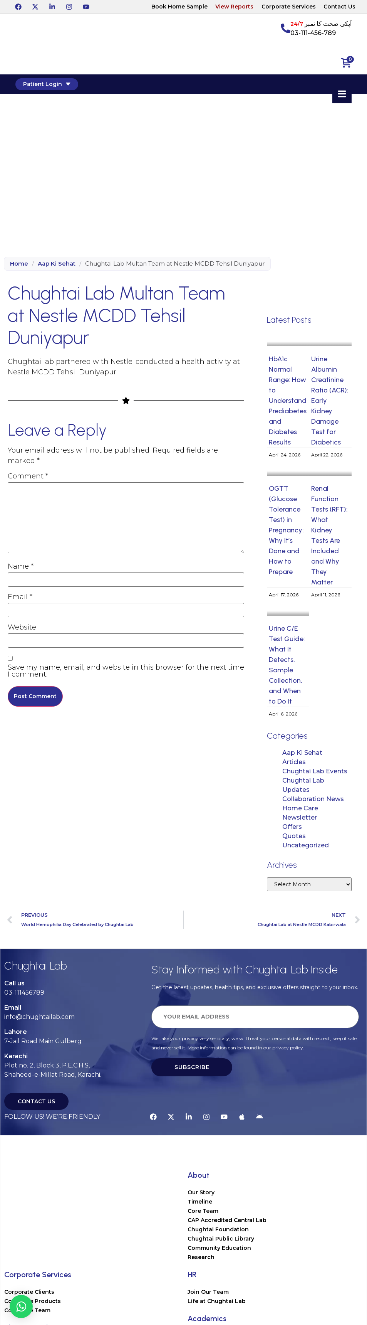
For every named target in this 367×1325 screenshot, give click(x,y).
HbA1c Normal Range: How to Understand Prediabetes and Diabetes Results (288, 400)
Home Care (300, 808)
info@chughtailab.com (39, 1016)
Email (20, 596)
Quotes (294, 836)
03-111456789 (24, 992)
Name (21, 566)
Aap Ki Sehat (56, 263)
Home (19, 263)
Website (22, 627)
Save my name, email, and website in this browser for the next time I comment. (126, 671)
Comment (28, 476)
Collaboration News (313, 799)
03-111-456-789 (313, 33)
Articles (294, 762)
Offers (292, 826)
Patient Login (46, 84)
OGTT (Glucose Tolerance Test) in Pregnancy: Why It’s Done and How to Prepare (286, 530)
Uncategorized (305, 845)
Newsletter (299, 817)
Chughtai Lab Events (314, 771)
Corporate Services (288, 6)
